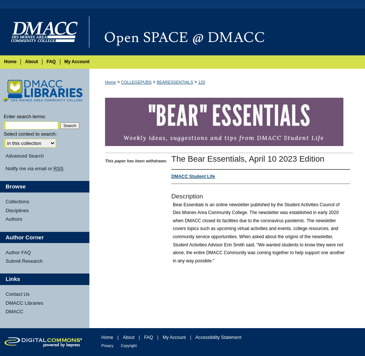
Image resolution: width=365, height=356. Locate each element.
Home (110, 82)
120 (201, 82)
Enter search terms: (25, 116)
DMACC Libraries (24, 303)
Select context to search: (30, 134)
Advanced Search (25, 156)
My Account (174, 337)
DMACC (14, 311)
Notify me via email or (34, 169)
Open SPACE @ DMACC (227, 32)
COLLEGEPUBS (136, 82)
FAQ (148, 337)
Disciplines (17, 210)
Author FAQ (18, 252)
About (128, 337)
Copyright (129, 346)
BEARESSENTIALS (175, 82)
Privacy (107, 346)
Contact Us (17, 294)
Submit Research (24, 261)
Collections (17, 201)
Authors (14, 219)
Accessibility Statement (218, 337)
